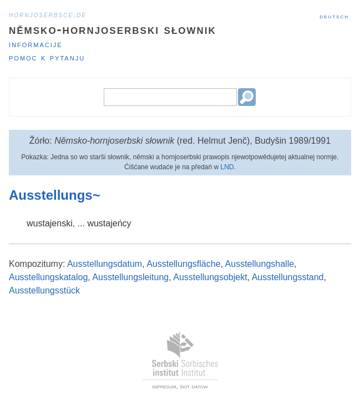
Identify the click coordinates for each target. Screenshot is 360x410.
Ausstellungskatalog (48, 277)
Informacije (36, 44)
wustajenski (50, 223)
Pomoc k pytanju (47, 57)
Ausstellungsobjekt (210, 277)
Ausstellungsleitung (130, 277)
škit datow (193, 386)
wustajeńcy (109, 223)
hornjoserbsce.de (48, 14)
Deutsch (334, 16)
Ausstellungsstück (44, 290)
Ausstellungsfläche (183, 264)
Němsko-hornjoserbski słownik (112, 29)
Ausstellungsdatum (104, 264)
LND (227, 167)
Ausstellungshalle (260, 264)
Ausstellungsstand (288, 277)
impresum (164, 386)
